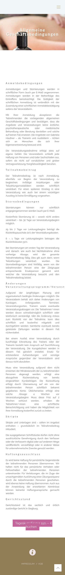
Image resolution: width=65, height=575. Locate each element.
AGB (40, 563)
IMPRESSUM (28, 563)
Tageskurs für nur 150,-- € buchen (34, 525)
